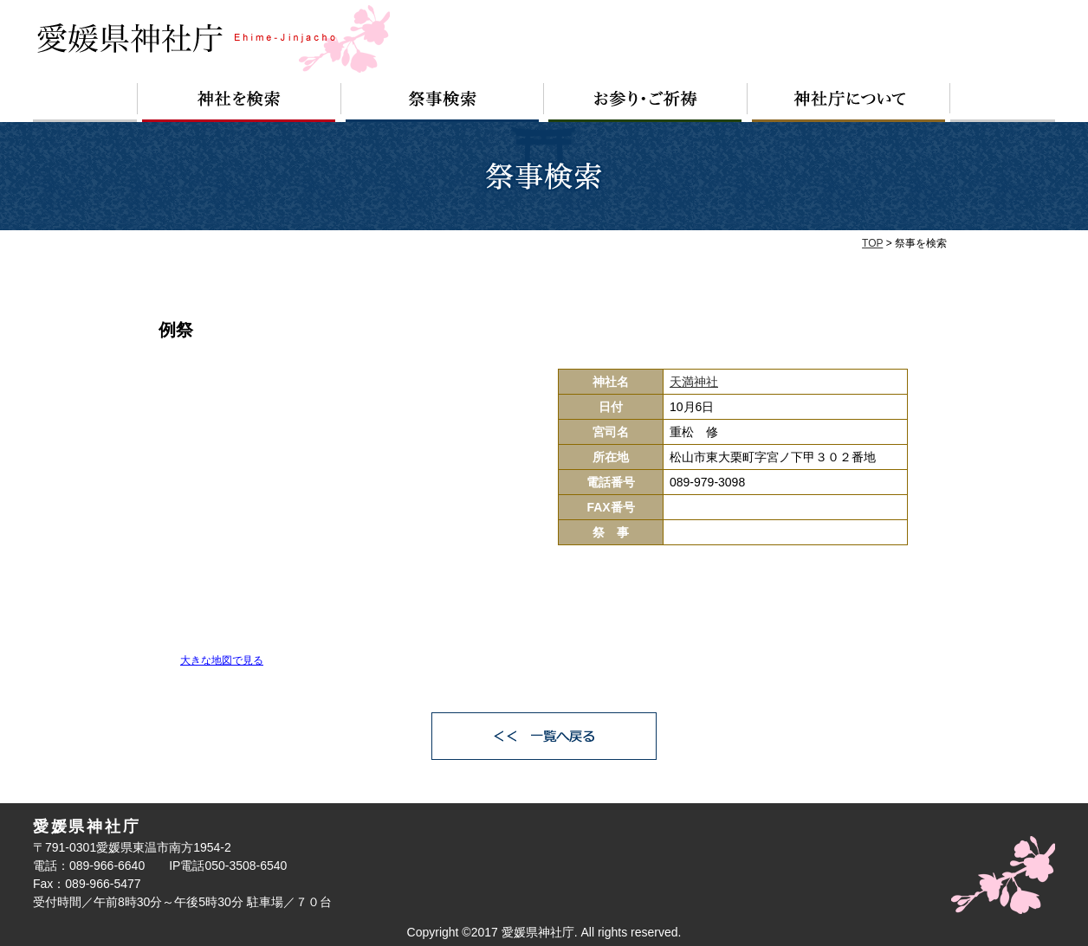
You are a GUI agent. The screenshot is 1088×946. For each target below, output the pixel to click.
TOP (872, 243)
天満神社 (694, 382)
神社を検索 (239, 102)
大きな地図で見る (221, 660)
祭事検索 (442, 102)
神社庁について (849, 102)
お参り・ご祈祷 (646, 102)
